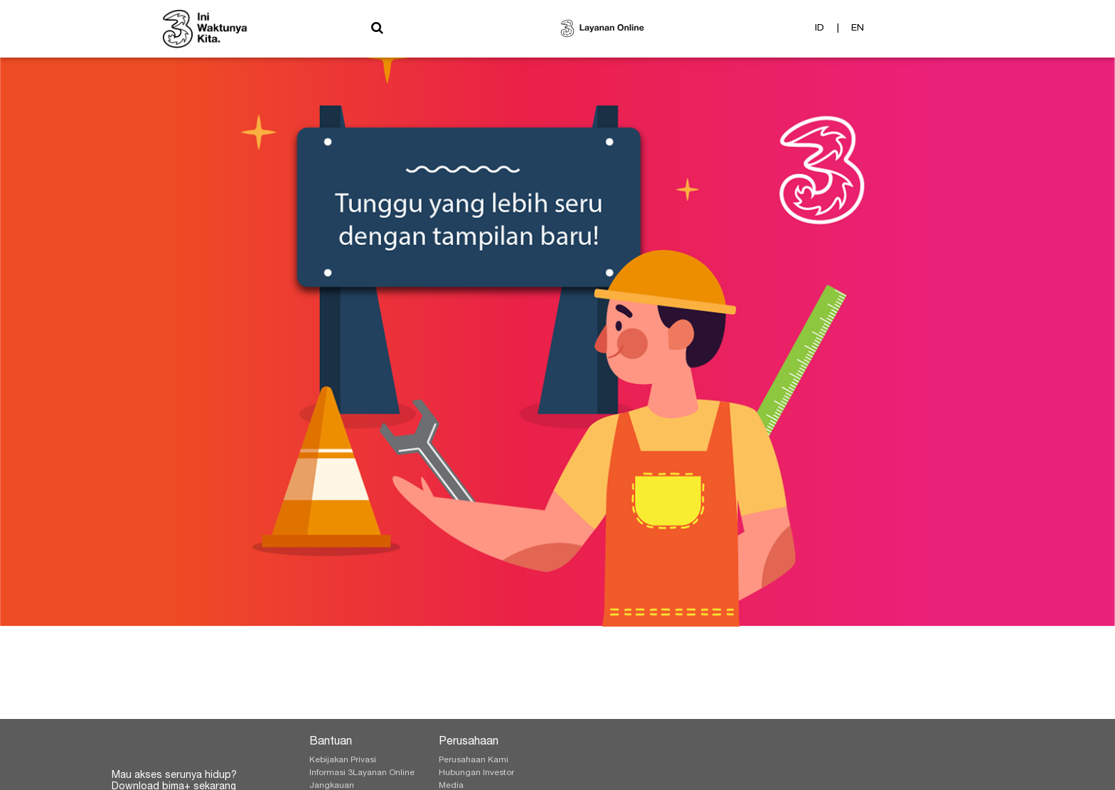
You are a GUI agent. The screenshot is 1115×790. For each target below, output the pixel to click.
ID (819, 31)
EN (857, 31)
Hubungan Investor (476, 773)
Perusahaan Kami (473, 760)
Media (451, 785)
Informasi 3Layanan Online (362, 773)
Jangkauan (331, 785)
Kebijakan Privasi (342, 760)
